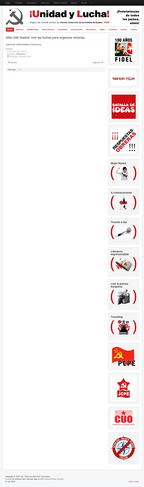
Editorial (19, 29)
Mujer (102, 29)
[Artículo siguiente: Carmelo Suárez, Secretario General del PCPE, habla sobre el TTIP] (98, 62)
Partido (124, 29)
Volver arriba (133, 481)
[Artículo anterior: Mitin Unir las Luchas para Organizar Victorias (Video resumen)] (12, 62)
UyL (7, 2)
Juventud (113, 29)
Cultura (134, 29)
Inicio (10, 29)
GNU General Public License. (52, 479)
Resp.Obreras (48, 29)
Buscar (74, 3)
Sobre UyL (45, 3)
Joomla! (8, 479)
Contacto (19, 3)
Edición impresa (60, 3)
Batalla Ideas (32, 29)
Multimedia (20, 54)
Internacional (76, 29)
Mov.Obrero (91, 29)
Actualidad (62, 29)
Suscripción (31, 3)
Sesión (84, 3)
